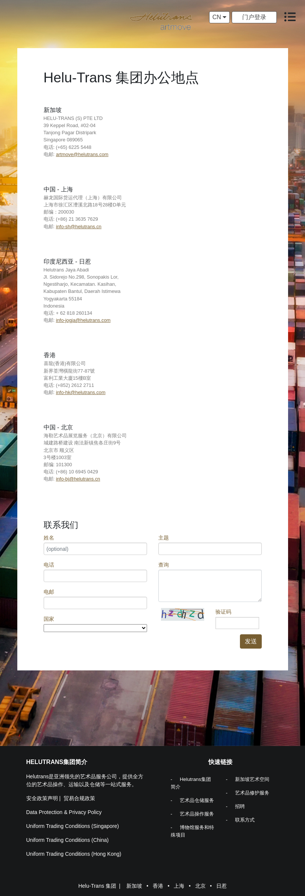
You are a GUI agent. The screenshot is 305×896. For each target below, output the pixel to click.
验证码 (223, 612)
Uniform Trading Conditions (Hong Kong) (73, 854)
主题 (163, 538)
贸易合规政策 (79, 798)
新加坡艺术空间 (252, 779)
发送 (251, 641)
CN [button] (219, 17)
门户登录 (254, 17)
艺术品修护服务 (252, 793)
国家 (49, 619)
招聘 (240, 806)
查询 (163, 565)
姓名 (49, 538)
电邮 (49, 592)
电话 (49, 565)
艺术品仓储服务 (197, 800)
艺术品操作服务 (197, 814)
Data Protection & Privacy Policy (64, 812)
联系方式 (245, 820)
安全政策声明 (42, 798)
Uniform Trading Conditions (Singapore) (72, 826)
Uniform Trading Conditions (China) (67, 840)
